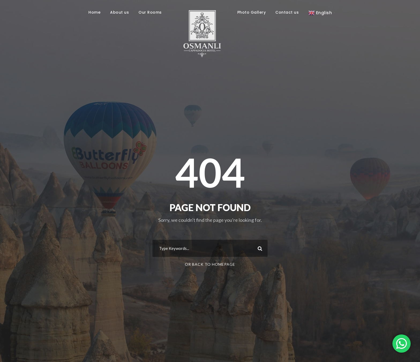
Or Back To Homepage (210, 264)
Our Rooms (150, 12)
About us (119, 12)
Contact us (287, 12)
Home (94, 12)
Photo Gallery (251, 12)
